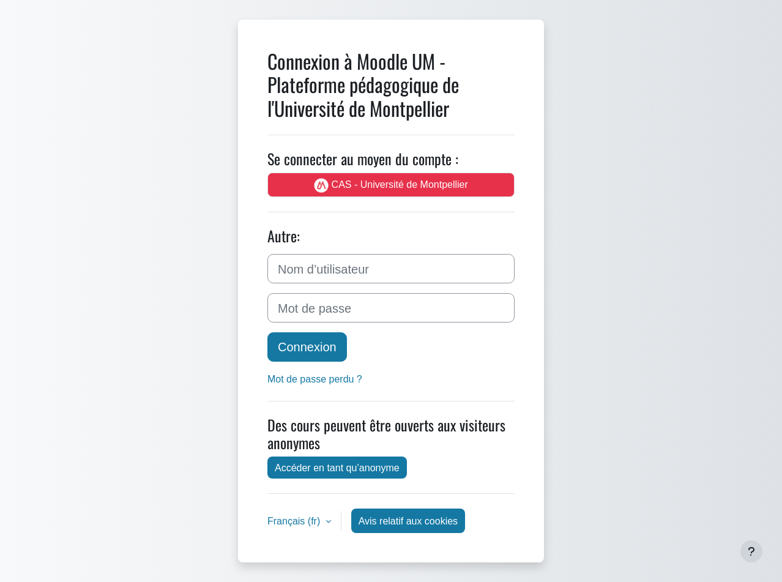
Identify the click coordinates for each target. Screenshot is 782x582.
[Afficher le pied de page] (751, 551)
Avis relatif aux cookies (408, 521)
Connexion (307, 346)
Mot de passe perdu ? (314, 379)
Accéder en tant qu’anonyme (337, 467)
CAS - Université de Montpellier (391, 185)
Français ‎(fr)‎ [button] (295, 521)
